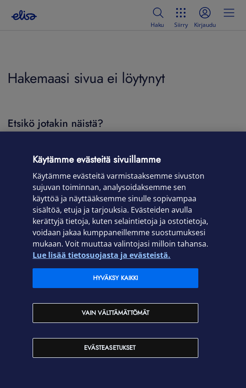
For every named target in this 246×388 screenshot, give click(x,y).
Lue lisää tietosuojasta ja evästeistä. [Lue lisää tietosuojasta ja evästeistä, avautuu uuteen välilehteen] (101, 255)
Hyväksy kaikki (115, 277)
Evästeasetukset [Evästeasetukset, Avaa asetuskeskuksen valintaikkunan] (110, 347)
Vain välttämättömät (115, 312)
